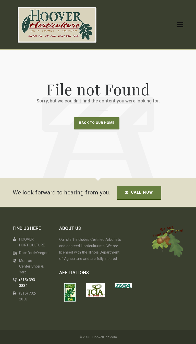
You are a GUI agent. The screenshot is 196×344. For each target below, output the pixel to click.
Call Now (139, 192)
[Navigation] (180, 25)
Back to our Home (96, 123)
